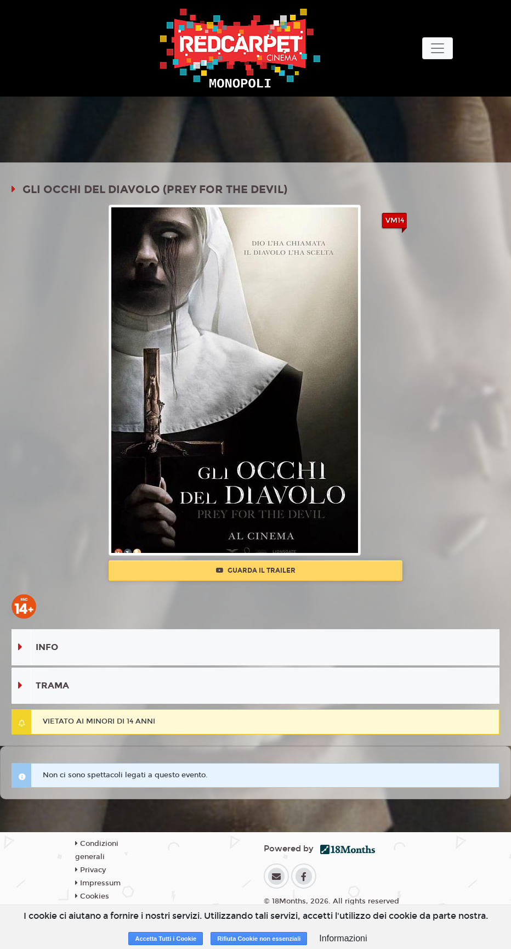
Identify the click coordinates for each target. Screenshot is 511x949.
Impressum (98, 883)
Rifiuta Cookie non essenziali (258, 938)
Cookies (92, 896)
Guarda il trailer (256, 570)
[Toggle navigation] (437, 48)
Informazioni (343, 938)
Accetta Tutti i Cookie (165, 938)
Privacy (90, 870)
